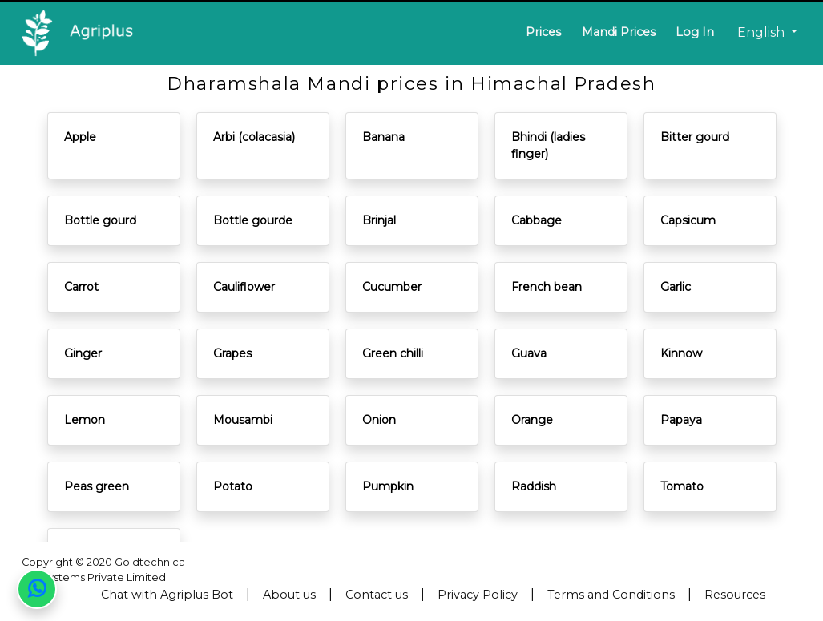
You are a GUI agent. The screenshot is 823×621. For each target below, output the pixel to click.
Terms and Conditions (611, 594)
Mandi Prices (619, 32)
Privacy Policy (478, 594)
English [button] (762, 32)
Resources (734, 594)
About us (289, 594)
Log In (695, 32)
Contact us (376, 594)
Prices (543, 32)
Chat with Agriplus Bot (167, 594)
